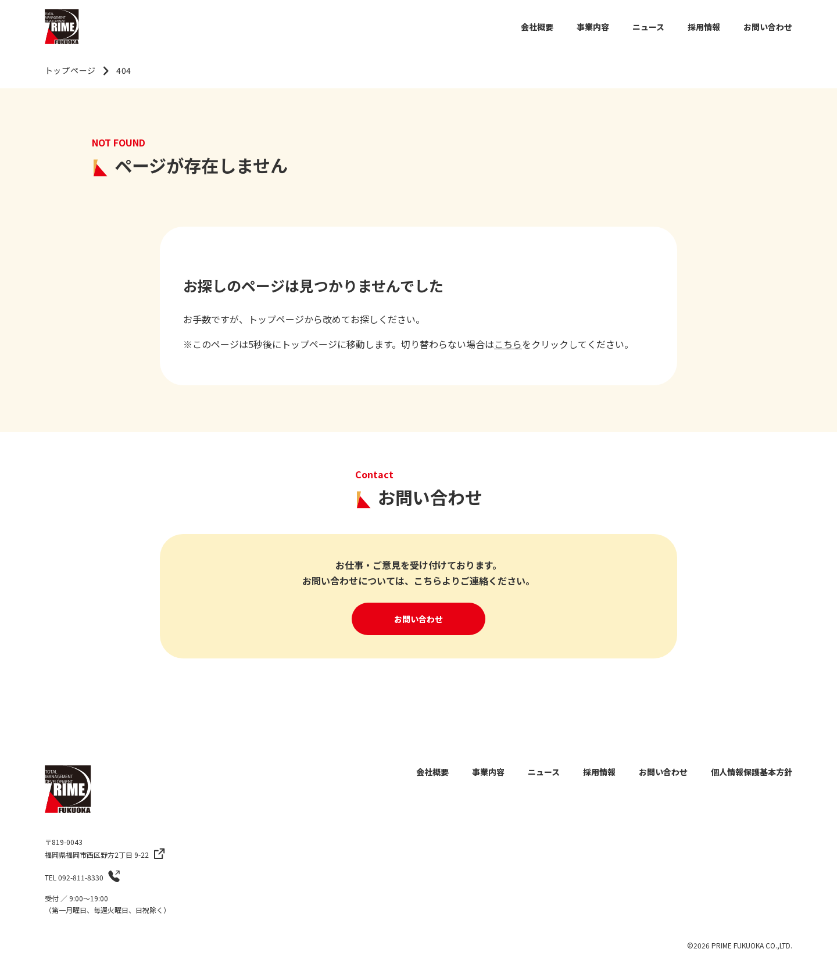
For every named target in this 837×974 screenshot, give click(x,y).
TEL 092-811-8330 (74, 877)
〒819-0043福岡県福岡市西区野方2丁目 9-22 (97, 848)
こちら (508, 344)
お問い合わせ (418, 619)
